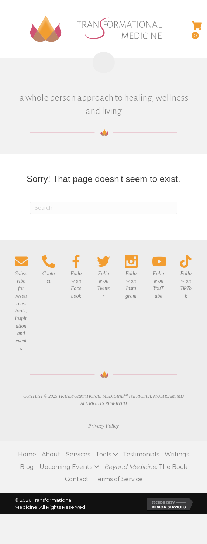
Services (78, 454)
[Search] (103, 208)
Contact (77, 479)
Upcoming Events (65, 466)
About (51, 454)
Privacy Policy (103, 426)
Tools (103, 454)
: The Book (145, 466)
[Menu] (104, 67)
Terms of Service (118, 479)
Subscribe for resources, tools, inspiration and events (21, 311)
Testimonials (141, 454)
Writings (177, 454)
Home (27, 454)
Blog (27, 466)
